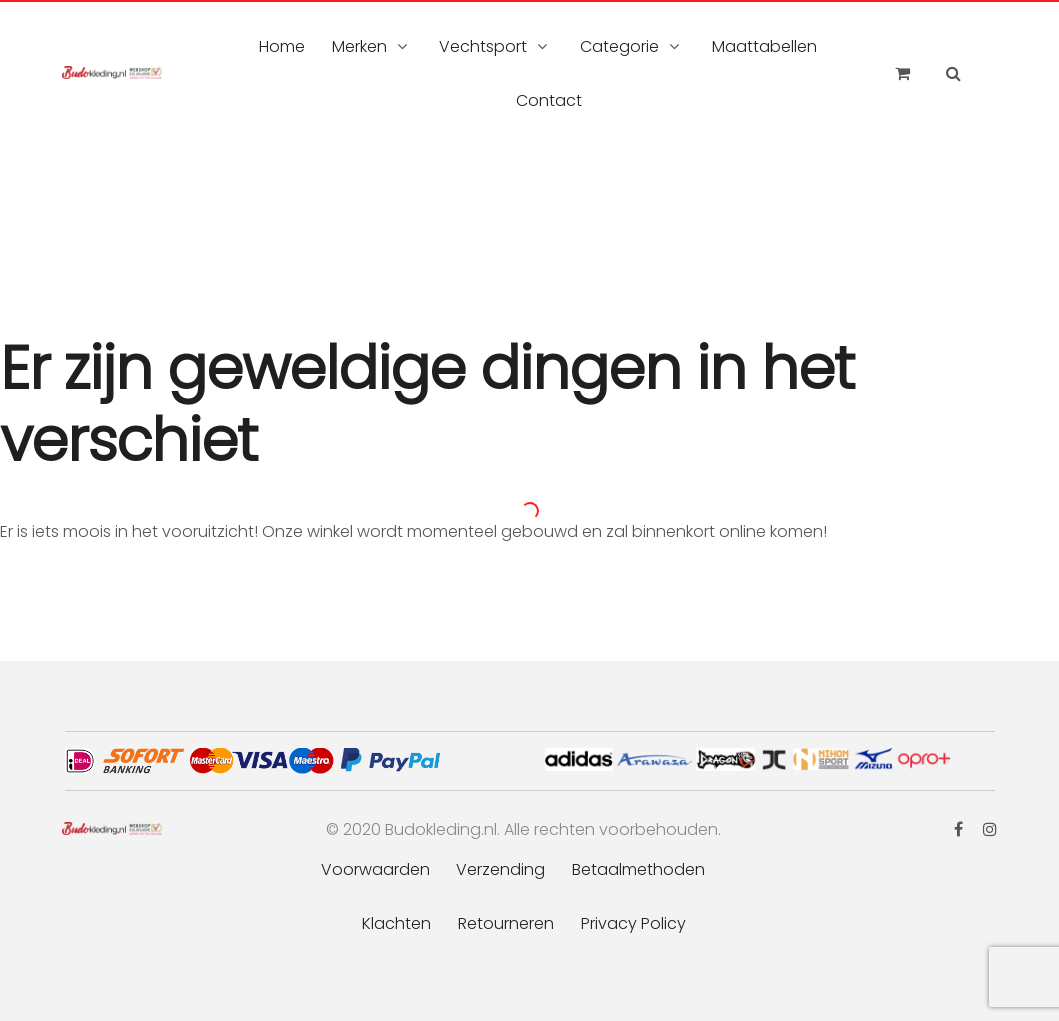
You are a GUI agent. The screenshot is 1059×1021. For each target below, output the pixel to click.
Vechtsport (483, 46)
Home (282, 46)
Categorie (619, 46)
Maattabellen (764, 46)
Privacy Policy (633, 923)
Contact (549, 100)
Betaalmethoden (638, 869)
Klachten (396, 923)
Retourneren (506, 923)
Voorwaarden (375, 869)
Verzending (500, 869)
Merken (359, 46)
